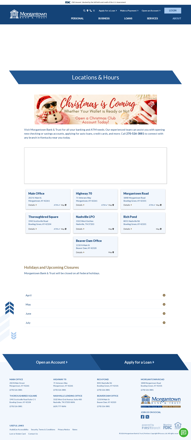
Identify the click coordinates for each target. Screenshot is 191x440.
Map (63, 205)
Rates (74, 429)
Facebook (142, 417)
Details (31, 205)
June (29, 313)
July (28, 322)
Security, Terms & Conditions (43, 429)
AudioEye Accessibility (19, 429)
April (29, 295)
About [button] (177, 18)
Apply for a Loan (107, 11)
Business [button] (104, 18)
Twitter (147, 417)
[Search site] (84, 11)
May (28, 304)
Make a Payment (128, 11)
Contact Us (33, 434)
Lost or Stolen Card (18, 434)
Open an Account (150, 11)
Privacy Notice (64, 429)
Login (172, 10)
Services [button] (152, 18)
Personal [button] (77, 18)
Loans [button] (128, 18)
